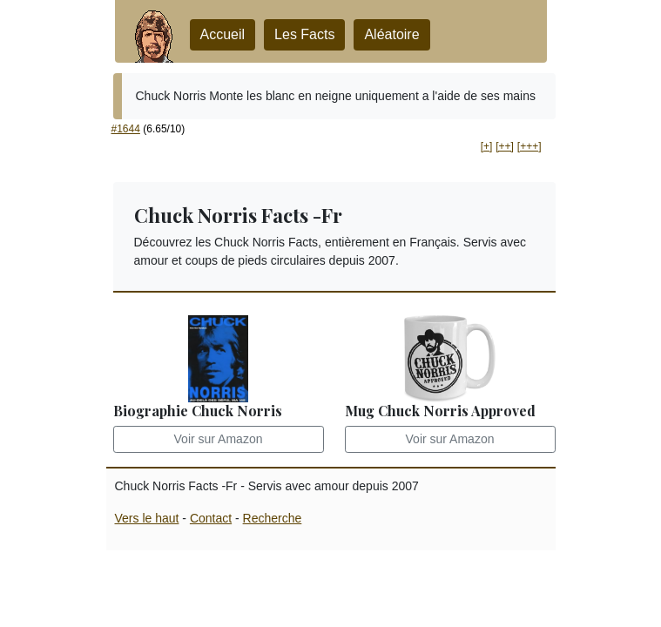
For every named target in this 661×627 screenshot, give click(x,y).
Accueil (223, 34)
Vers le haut (147, 518)
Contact (211, 518)
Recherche (272, 518)
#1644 (125, 129)
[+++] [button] (529, 146)
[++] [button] (505, 146)
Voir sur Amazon (218, 439)
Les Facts (304, 34)
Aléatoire (391, 34)
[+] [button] (487, 146)
